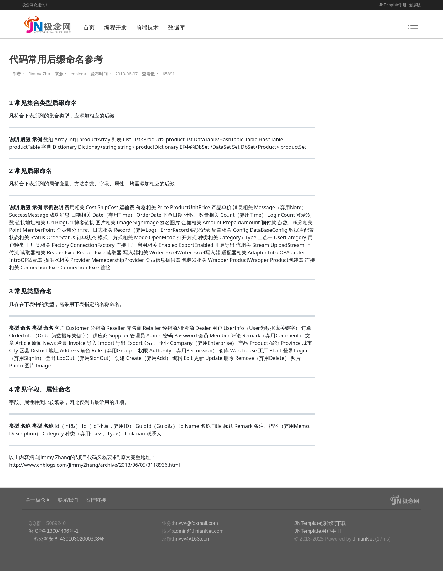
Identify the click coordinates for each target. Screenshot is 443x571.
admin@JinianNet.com (198, 531)
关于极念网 (37, 500)
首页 (89, 27)
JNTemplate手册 (392, 5)
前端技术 (147, 27)
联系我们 (68, 500)
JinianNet (363, 539)
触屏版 (415, 5)
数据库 (176, 27)
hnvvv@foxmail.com (195, 523)
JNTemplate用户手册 (317, 531)
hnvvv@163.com (191, 539)
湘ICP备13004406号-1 (54, 531)
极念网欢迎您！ (35, 5)
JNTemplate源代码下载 (320, 523)
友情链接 (96, 500)
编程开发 (115, 27)
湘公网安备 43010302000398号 (68, 539)
